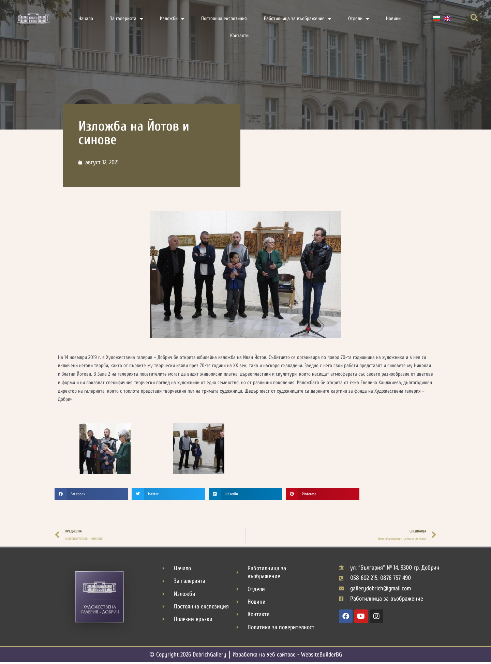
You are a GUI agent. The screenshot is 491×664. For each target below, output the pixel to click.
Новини (393, 18)
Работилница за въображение (297, 19)
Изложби (172, 19)
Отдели (358, 19)
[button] (474, 17)
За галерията (126, 19)
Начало (85, 18)
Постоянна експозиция (224, 18)
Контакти (239, 36)
